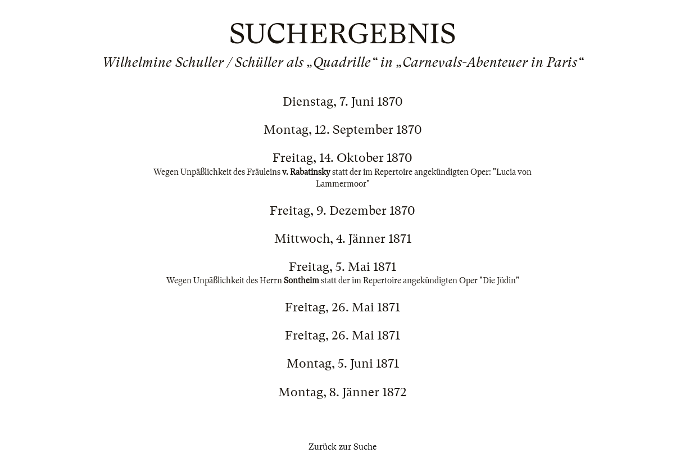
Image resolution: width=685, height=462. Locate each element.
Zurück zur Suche (342, 447)
